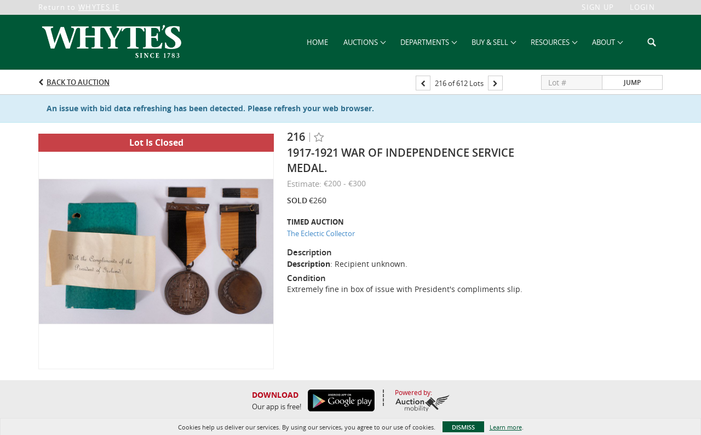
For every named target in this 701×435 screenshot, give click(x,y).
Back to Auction (78, 82)
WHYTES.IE (99, 7)
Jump (632, 82)
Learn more (506, 427)
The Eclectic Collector (321, 233)
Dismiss (463, 427)
